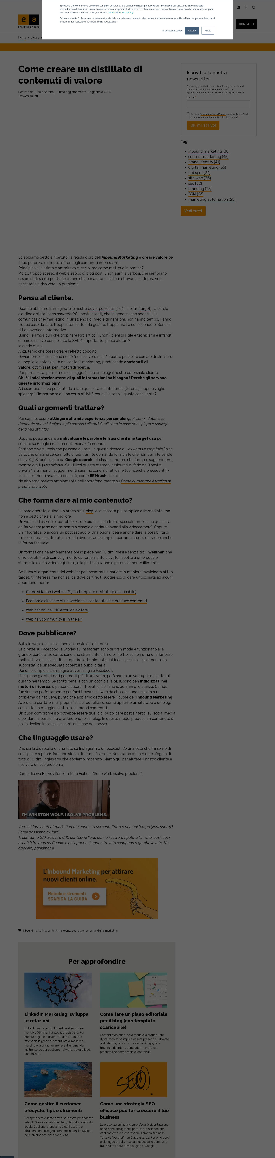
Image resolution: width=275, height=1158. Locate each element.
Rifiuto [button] (208, 30)
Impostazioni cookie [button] (173, 30)
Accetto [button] (192, 30)
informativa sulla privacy (120, 12)
